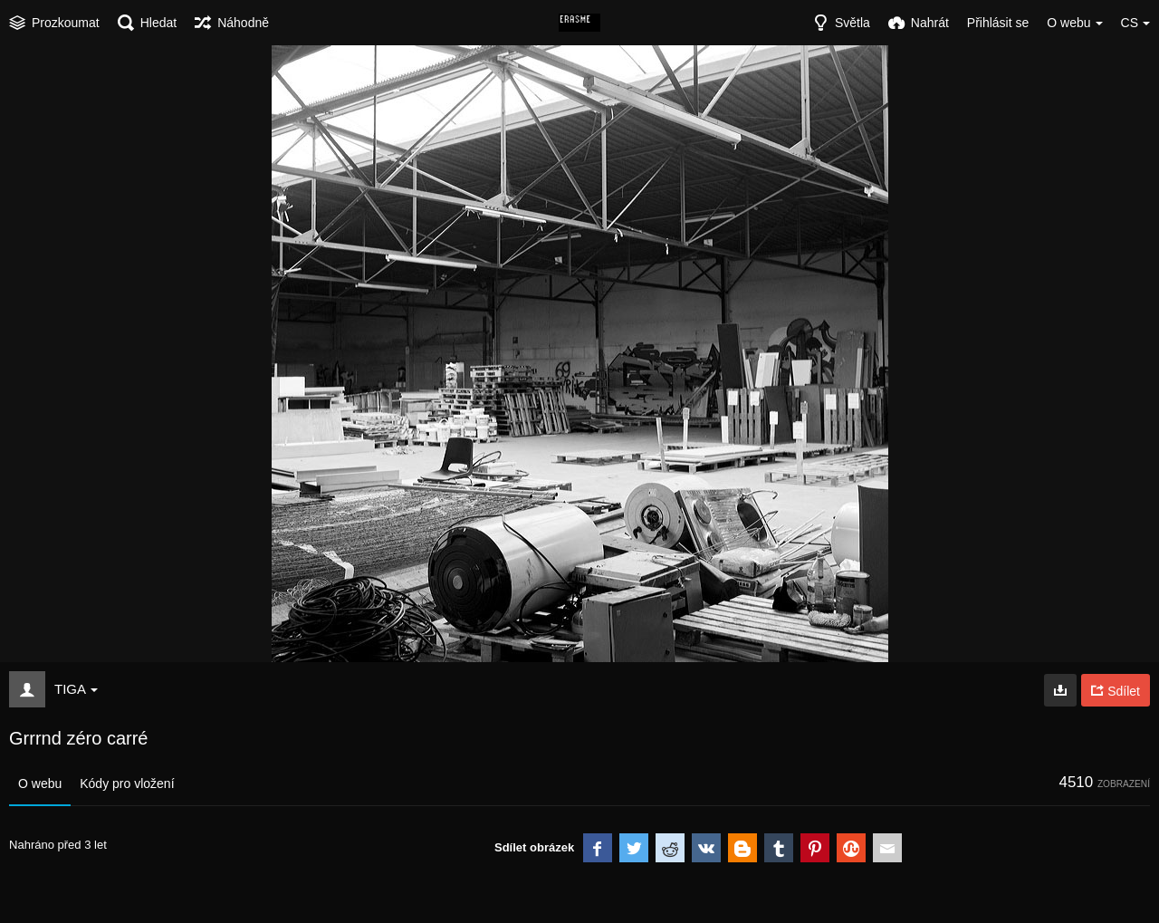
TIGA (76, 689)
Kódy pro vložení (127, 783)
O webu (40, 783)
